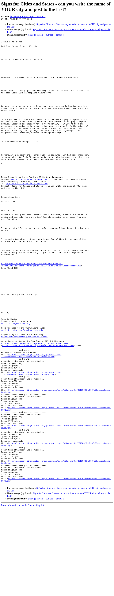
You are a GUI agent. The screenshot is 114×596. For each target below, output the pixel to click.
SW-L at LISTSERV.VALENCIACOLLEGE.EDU (31, 207)
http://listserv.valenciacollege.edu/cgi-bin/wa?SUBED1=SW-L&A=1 (38, 406)
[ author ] (59, 35)
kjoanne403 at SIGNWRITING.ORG (28, 16)
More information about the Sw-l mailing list (22, 593)
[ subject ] (49, 35)
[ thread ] (39, 35)
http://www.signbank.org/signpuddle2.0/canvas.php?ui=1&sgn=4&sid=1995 (41, 311)
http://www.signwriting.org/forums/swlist (24, 396)
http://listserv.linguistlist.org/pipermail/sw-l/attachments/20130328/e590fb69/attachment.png (31, 440)
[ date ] (31, 35)
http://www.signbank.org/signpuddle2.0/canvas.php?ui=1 (31, 308)
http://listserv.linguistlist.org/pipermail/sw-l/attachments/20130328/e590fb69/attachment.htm (31, 418)
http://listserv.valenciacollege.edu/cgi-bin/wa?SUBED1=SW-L (34, 404)
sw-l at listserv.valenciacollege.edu (22, 388)
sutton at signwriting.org (15, 380)
